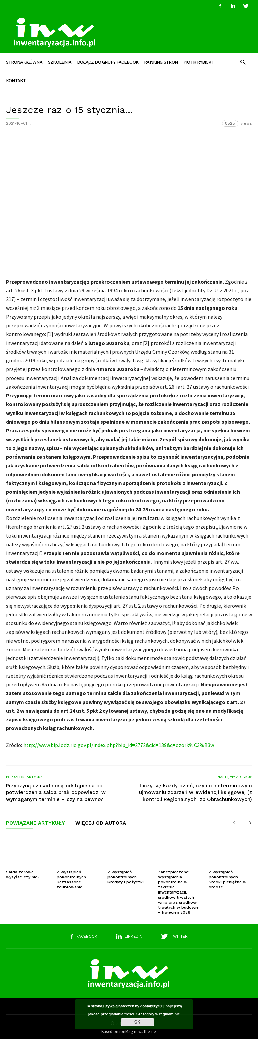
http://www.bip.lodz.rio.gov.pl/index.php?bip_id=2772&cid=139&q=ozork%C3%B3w (118, 743)
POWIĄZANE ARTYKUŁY (35, 821)
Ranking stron (161, 62)
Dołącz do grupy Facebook (107, 62)
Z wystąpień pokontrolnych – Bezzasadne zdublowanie (73, 877)
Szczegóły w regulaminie (158, 1014)
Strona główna (24, 62)
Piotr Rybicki (197, 62)
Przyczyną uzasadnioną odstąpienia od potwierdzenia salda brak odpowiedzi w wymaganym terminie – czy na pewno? (56, 790)
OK (137, 1022)
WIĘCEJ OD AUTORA (100, 821)
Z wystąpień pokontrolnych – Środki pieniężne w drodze (227, 877)
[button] (242, 62)
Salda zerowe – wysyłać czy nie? (23, 872)
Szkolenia (59, 62)
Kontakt (16, 80)
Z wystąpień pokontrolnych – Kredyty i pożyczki (126, 875)
